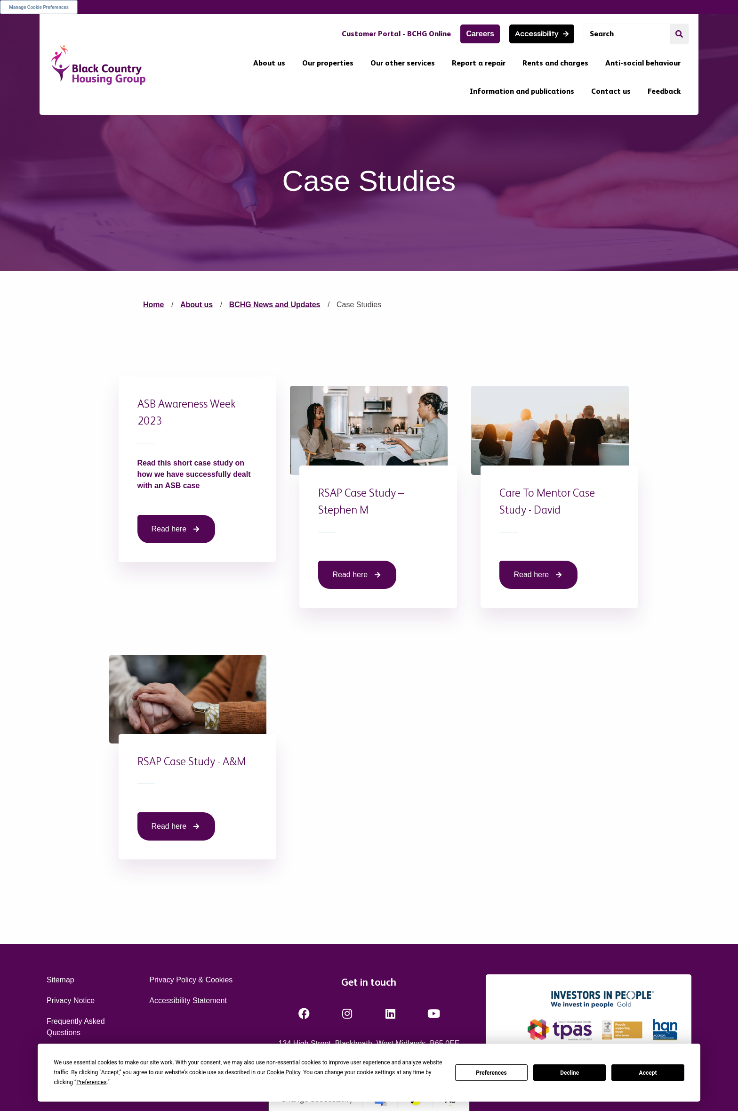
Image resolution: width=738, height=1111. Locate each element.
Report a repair (478, 62)
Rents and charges (555, 62)
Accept (648, 1073)
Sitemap (60, 980)
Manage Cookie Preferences (39, 7)
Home (153, 305)
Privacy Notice (71, 1001)
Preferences (491, 1073)
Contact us (611, 91)
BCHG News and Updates (275, 305)
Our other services (402, 62)
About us (269, 62)
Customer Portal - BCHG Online (396, 33)
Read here (175, 529)
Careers (480, 34)
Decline (569, 1073)
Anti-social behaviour (643, 62)
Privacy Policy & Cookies (191, 980)
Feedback (664, 91)
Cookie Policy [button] (283, 1072)
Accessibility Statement (188, 1001)
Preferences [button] (91, 1082)
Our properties (327, 62)
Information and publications (522, 91)
